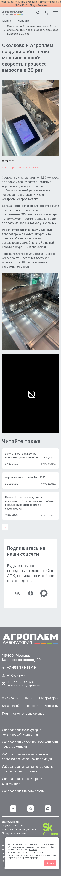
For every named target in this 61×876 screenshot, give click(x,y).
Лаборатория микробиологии (23, 791)
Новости (32, 706)
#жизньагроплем (11, 167)
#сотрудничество (32, 167)
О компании (10, 698)
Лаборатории (48, 698)
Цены (28, 698)
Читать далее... (47, 464)
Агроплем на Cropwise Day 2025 (25, 477)
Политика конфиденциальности (24, 713)
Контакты (51, 706)
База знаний (10, 706)
